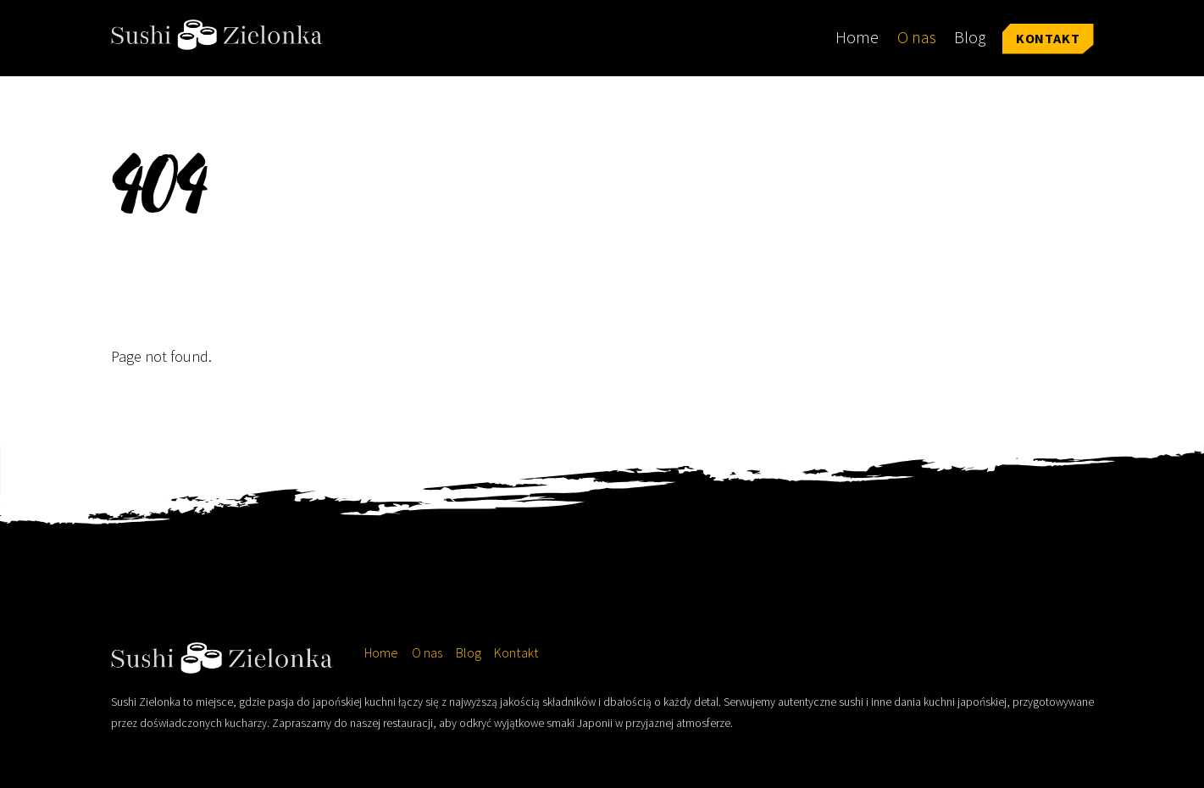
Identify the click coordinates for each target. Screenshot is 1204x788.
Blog (969, 37)
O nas (916, 37)
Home (857, 37)
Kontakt (1048, 38)
